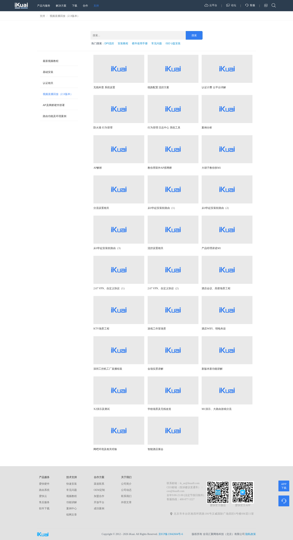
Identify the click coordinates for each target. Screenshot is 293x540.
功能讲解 (71, 502)
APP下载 (283, 486)
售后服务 (44, 502)
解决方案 (61, 5)
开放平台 (99, 502)
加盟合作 (99, 496)
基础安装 (48, 71)
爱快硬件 (44, 483)
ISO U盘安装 (173, 43)
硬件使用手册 (140, 43)
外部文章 (126, 502)
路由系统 (44, 490)
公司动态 (126, 490)
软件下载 (44, 508)
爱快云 (43, 496)
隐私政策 (250, 534)
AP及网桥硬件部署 (54, 105)
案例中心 (71, 508)
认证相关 (48, 83)
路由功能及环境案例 (54, 116)
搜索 (194, 35)
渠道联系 (99, 483)
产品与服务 (43, 5)
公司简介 (126, 483)
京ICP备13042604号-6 (170, 534)
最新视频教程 (50, 60)
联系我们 (126, 496)
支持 (96, 5)
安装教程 (123, 43)
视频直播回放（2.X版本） (58, 94)
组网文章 (71, 514)
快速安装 (71, 483)
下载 (74, 5)
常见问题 (156, 43)
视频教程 (71, 496)
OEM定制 (99, 490)
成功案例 (99, 508)
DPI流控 (109, 43)
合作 (85, 5)
